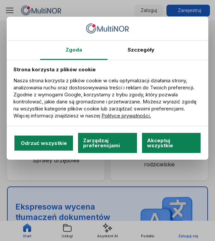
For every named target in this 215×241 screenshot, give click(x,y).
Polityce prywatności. (126, 115)
